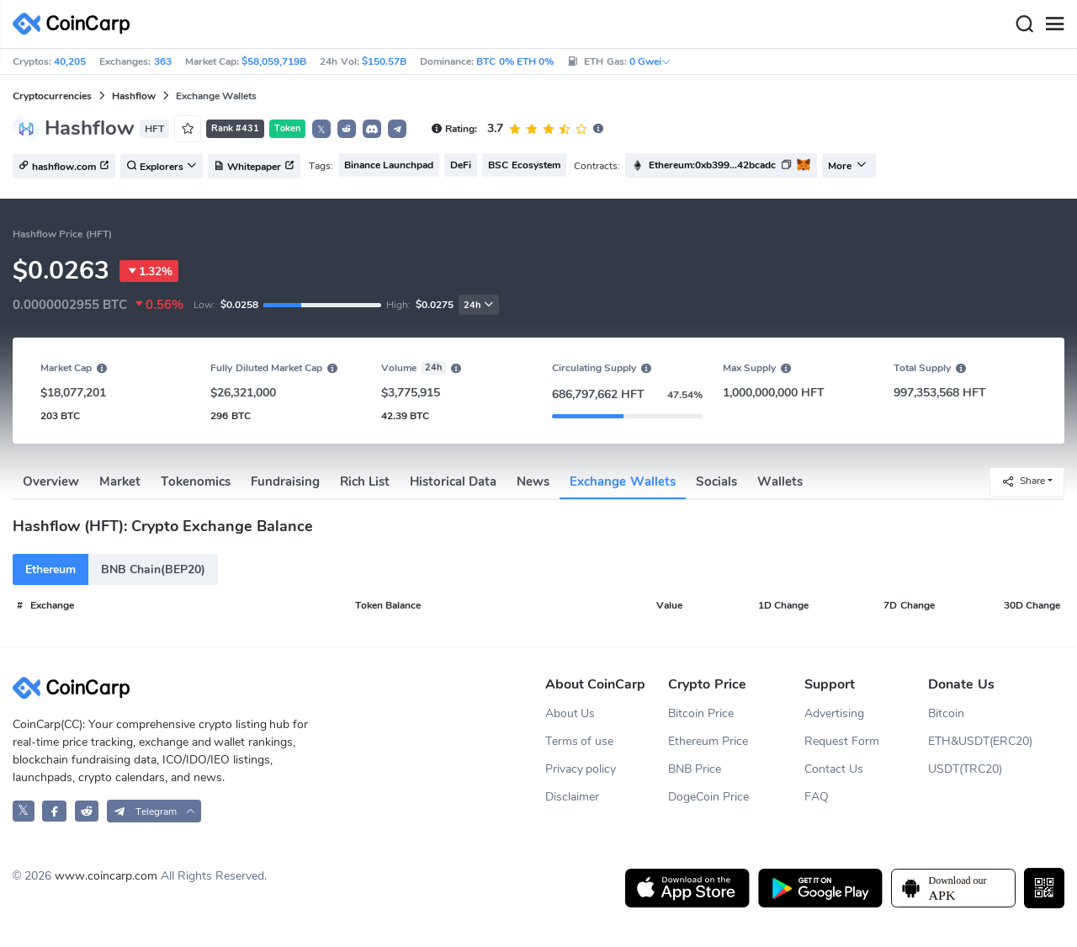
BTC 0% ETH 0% (515, 61)
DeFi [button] (460, 165)
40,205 (70, 61)
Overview (51, 481)
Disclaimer (572, 797)
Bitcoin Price (701, 713)
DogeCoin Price (708, 797)
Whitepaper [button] (254, 166)
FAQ (816, 797)
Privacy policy (581, 769)
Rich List (365, 481)
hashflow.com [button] (64, 166)
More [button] (847, 166)
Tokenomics (196, 481)
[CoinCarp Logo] (76, 24)
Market (120, 481)
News (533, 481)
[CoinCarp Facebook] (54, 811)
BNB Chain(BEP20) (153, 569)
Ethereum (50, 569)
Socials (716, 481)
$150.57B (384, 61)
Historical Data (453, 481)
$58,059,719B (273, 61)
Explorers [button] (161, 166)
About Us (570, 713)
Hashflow (134, 96)
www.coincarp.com (106, 876)
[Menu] (1054, 24)
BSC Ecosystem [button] (524, 165)
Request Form (841, 741)
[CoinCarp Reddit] (87, 811)
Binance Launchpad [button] (388, 165)
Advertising (834, 713)
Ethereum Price (708, 741)
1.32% (148, 271)
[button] (346, 129)
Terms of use (579, 741)
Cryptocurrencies (52, 96)
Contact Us (833, 769)
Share (1023, 481)
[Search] (1024, 24)
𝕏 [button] (321, 129)
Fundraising (285, 481)
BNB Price (694, 769)
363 (163, 61)
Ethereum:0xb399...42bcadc (712, 165)
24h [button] (479, 305)
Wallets (780, 481)
